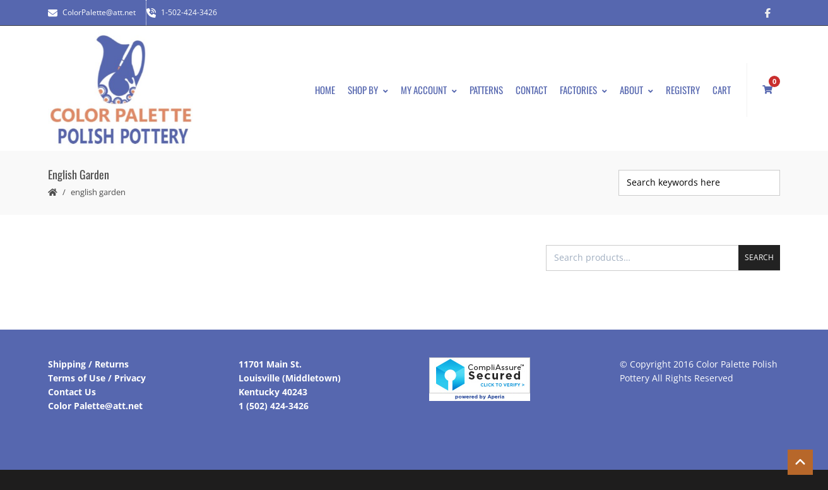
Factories (583, 90)
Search (759, 257)
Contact (531, 90)
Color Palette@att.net (95, 406)
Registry (683, 90)
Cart (722, 90)
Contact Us (72, 392)
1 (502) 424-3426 (274, 406)
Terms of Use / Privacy (97, 378)
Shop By (368, 90)
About (636, 90)
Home (325, 90)
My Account (429, 90)
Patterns (486, 90)
